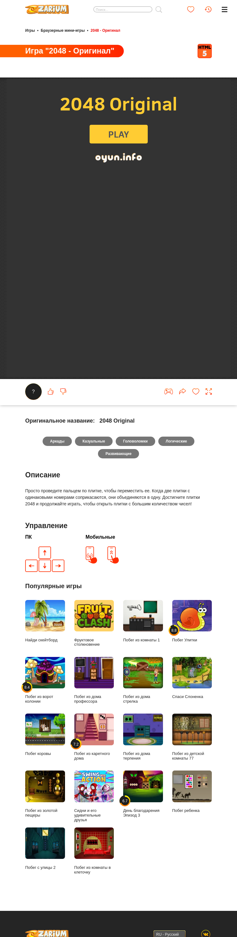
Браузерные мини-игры (63, 30)
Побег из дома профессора (94, 693)
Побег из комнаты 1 (143, 634)
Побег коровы (45, 748)
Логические (176, 454)
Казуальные (93, 454)
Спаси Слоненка (192, 691)
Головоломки (135, 454)
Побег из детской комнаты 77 (192, 750)
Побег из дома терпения (143, 750)
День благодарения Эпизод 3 (143, 806)
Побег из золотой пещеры (45, 806)
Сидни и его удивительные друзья (94, 809)
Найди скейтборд (45, 634)
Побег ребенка (192, 804)
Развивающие (118, 467)
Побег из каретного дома (94, 750)
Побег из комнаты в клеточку (94, 863)
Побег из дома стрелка (143, 693)
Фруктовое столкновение (94, 636)
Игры (30, 30)
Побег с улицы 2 (45, 861)
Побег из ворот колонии (45, 693)
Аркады (57, 454)
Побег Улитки (192, 634)
